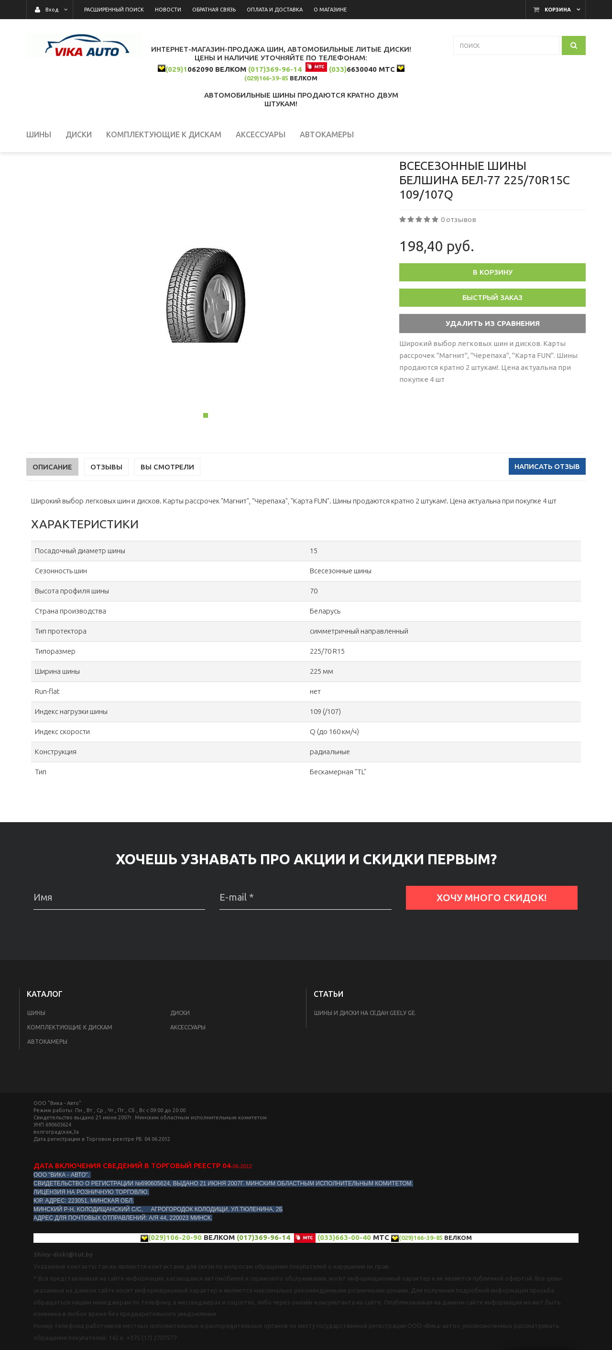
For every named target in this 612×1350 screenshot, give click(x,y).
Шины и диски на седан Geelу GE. (365, 1054)
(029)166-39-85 (266, 78)
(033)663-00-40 (344, 1279)
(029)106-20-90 (175, 1279)
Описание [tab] (52, 508)
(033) (338, 69)
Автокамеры (47, 1083)
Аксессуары (188, 1069)
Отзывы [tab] (106, 508)
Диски (180, 1054)
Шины (36, 1054)
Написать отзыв (547, 508)
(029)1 (176, 69)
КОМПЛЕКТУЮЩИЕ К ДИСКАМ (69, 1069)
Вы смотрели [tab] (167, 508)
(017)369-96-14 (275, 69)
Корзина (558, 9)
